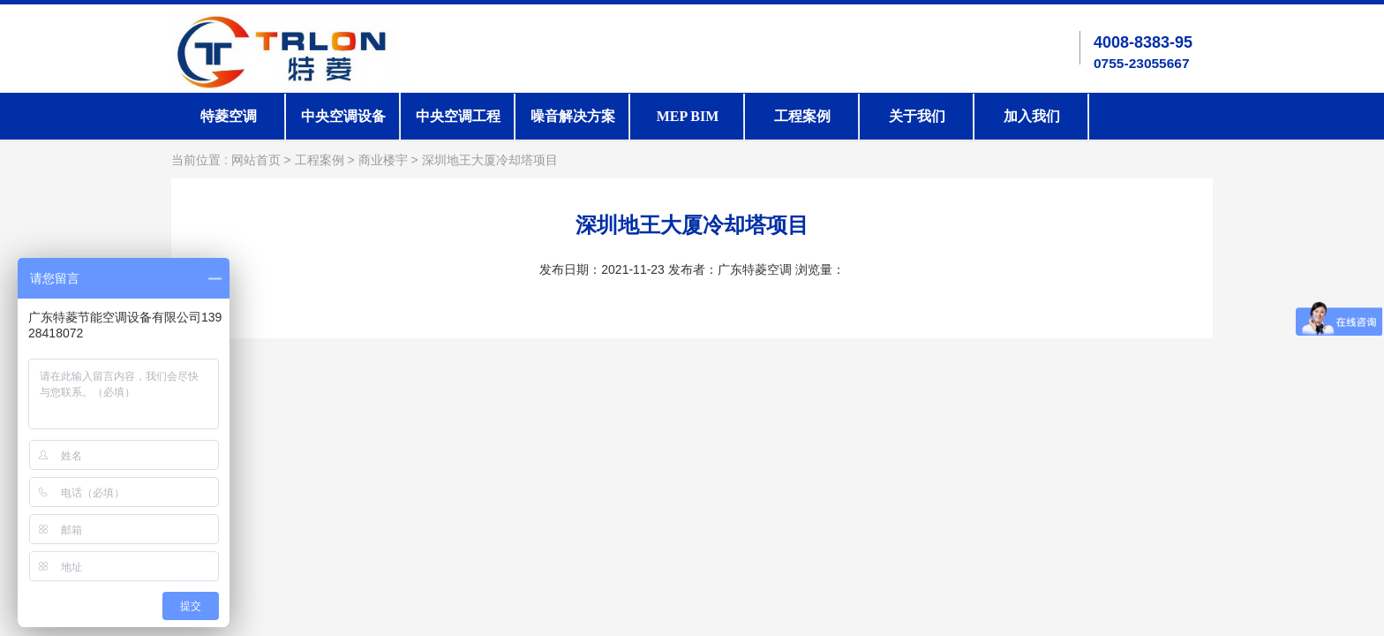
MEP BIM (688, 116)
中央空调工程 (458, 116)
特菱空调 (228, 116)
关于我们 (917, 116)
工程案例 (802, 116)
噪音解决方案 (572, 116)
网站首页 (256, 160)
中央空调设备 (343, 116)
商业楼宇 (383, 160)
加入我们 (1032, 116)
